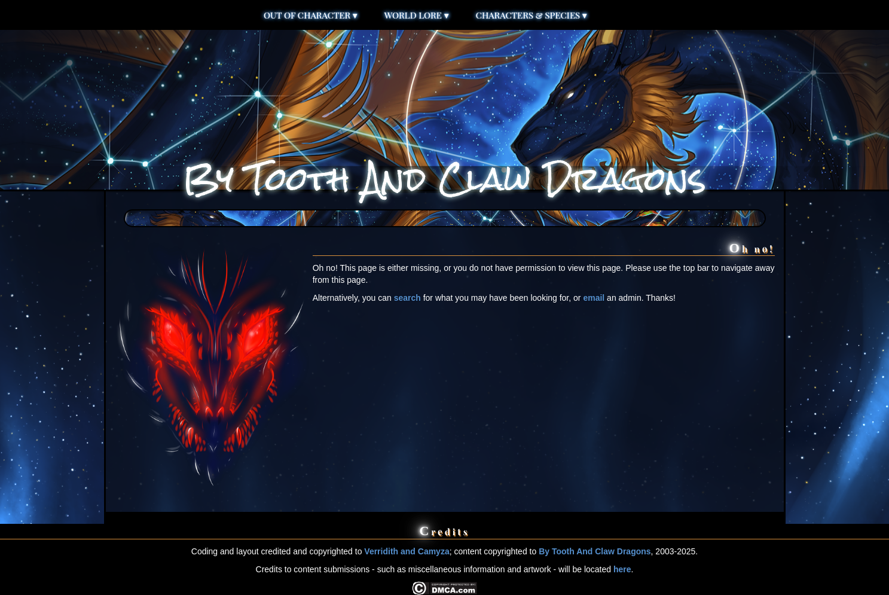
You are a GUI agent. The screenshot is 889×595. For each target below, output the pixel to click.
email (593, 298)
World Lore (416, 15)
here (622, 569)
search (407, 298)
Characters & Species (531, 15)
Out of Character (311, 15)
